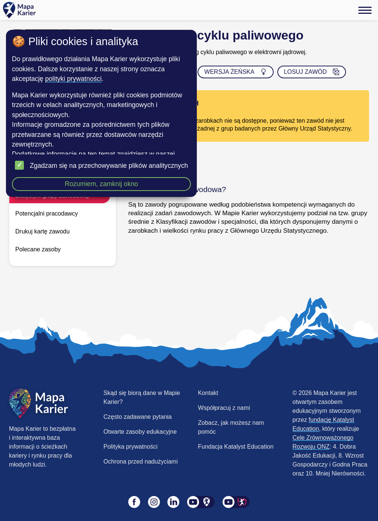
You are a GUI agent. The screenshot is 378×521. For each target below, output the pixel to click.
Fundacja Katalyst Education (236, 446)
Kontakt (208, 393)
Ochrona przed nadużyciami (141, 461)
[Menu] (365, 10)
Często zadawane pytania (138, 417)
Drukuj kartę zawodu (42, 231)
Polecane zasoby (38, 249)
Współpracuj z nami (224, 408)
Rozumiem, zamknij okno (101, 184)
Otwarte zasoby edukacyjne (140, 432)
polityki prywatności (73, 78)
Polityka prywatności (131, 446)
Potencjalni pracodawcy (46, 213)
